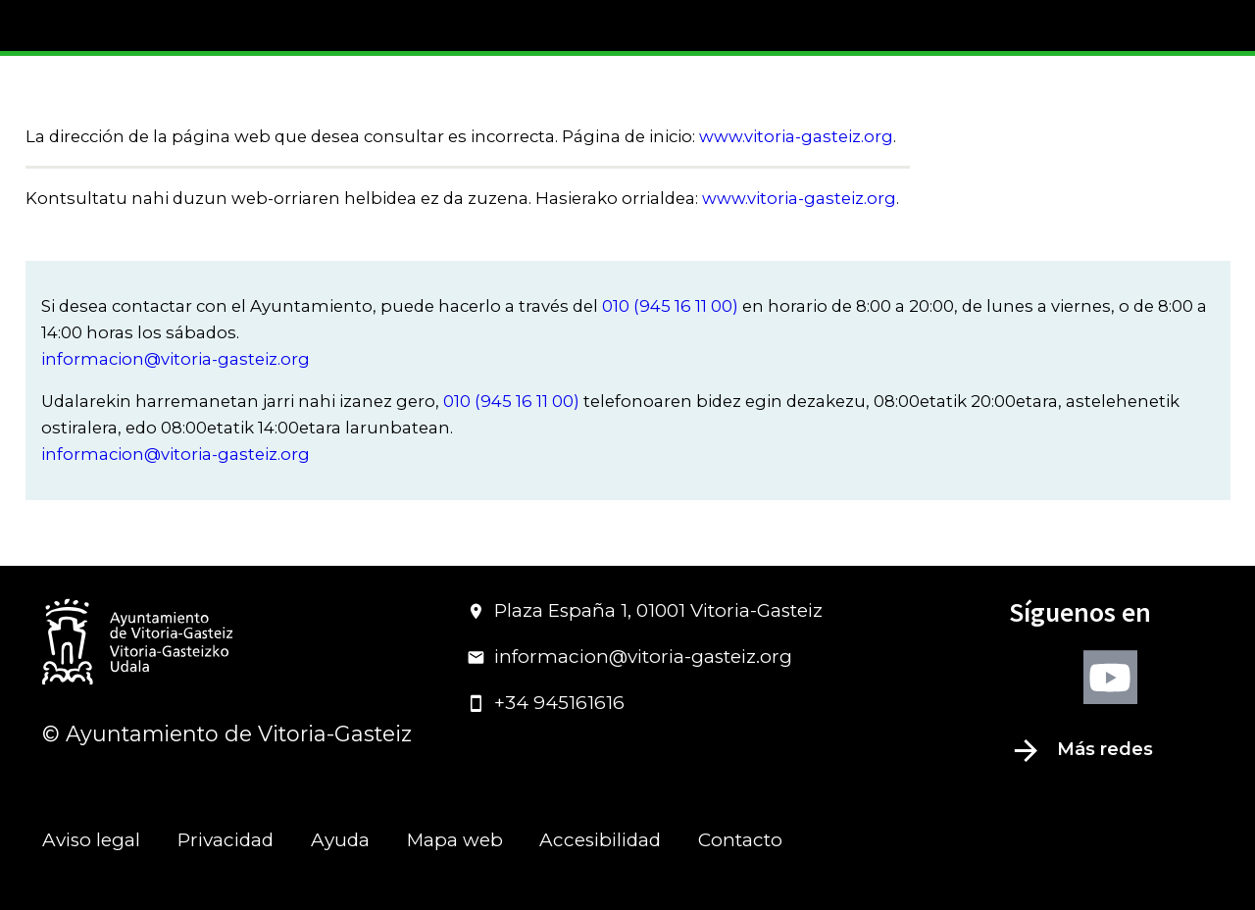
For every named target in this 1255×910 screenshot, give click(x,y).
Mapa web (455, 840)
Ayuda (340, 840)
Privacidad (225, 840)
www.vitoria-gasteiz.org (796, 136)
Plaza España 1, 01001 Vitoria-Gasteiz (645, 610)
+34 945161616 (546, 702)
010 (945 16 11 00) (670, 306)
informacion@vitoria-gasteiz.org (175, 359)
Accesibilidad (600, 840)
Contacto (740, 840)
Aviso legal (91, 840)
